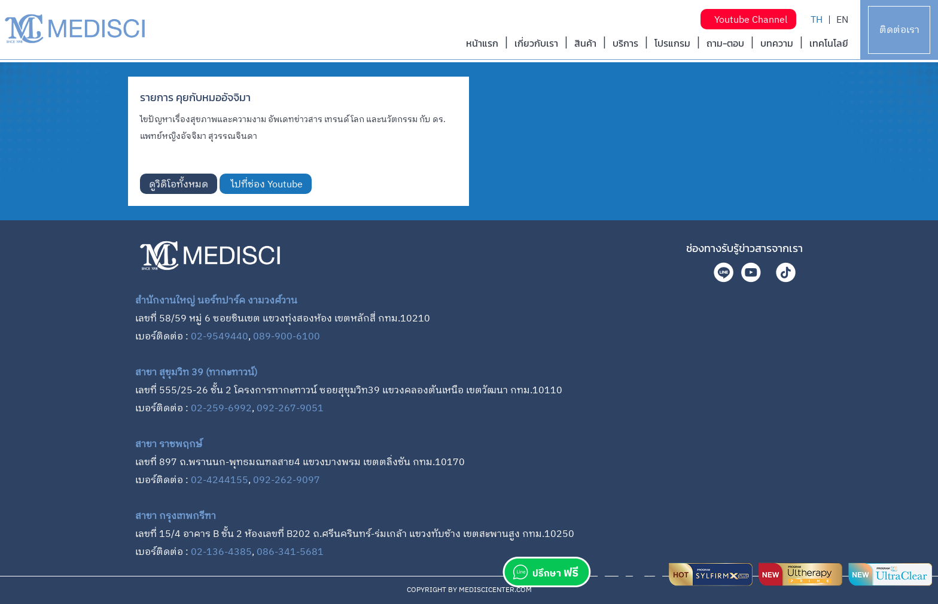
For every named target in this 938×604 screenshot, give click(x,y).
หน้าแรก (482, 43)
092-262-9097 (286, 480)
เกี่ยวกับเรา (536, 43)
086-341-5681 (290, 552)
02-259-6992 (221, 408)
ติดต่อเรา (899, 30)
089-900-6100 (286, 337)
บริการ (625, 43)
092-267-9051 (290, 408)
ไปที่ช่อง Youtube (266, 185)
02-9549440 (219, 337)
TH (817, 20)
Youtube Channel (748, 20)
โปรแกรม (672, 43)
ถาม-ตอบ (725, 43)
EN (842, 20)
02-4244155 (219, 480)
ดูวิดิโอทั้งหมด (178, 185)
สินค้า (585, 43)
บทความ (776, 43)
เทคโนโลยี (828, 43)
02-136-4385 (221, 552)
